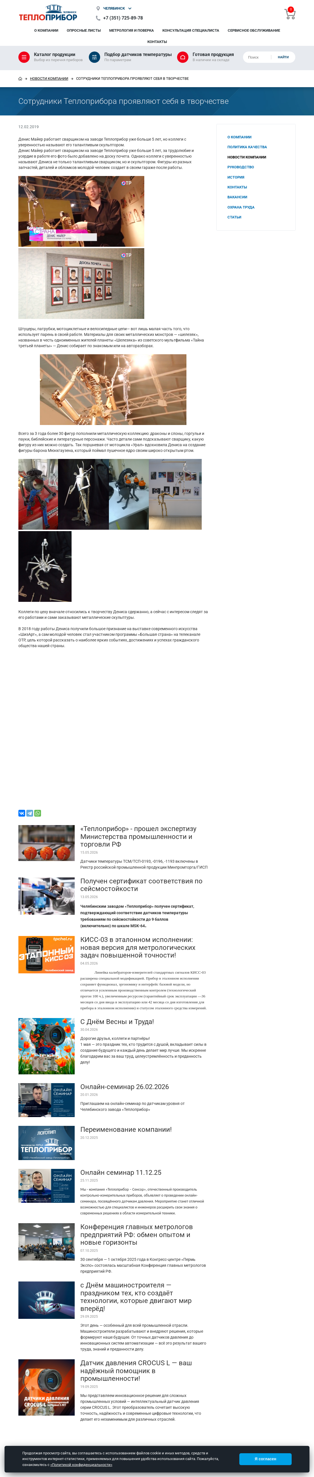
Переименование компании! (126, 1129)
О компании (46, 30)
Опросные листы (84, 30)
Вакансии (237, 197)
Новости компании (49, 78)
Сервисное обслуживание (254, 30)
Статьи (234, 217)
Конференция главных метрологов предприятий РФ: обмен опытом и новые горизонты (136, 1234)
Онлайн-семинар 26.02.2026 (124, 1087)
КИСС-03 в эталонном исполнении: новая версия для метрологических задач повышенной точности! (137, 947)
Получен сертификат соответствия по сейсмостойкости (141, 885)
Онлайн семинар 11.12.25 (120, 1173)
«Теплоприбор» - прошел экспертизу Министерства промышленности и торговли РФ (138, 836)
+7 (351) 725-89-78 (123, 18)
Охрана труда (241, 207)
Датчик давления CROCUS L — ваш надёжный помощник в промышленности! (136, 1370)
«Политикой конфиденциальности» (81, 1465)
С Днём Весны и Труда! (117, 1022)
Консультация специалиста (190, 30)
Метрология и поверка (131, 30)
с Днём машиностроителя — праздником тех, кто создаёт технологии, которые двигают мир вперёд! (136, 1297)
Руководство (240, 167)
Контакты (157, 42)
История (235, 177)
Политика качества (247, 147)
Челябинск (114, 8)
